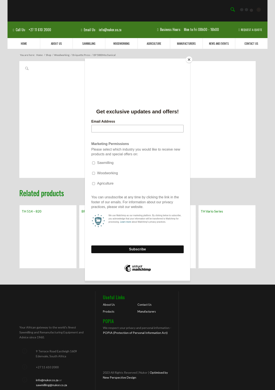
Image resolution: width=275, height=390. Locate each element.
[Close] (189, 59)
